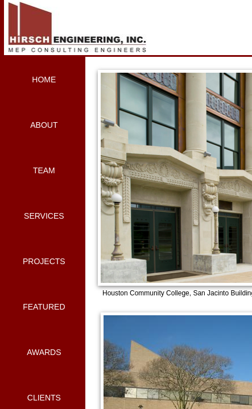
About (43, 125)
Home (44, 79)
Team (44, 170)
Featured (44, 306)
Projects (44, 261)
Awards (44, 352)
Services (44, 215)
